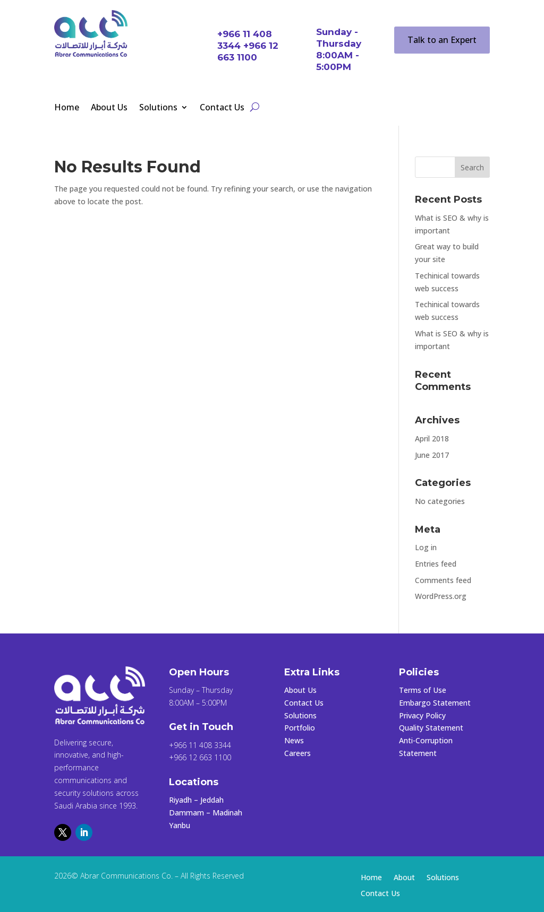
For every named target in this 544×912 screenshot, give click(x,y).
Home (66, 108)
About (404, 878)
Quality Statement (431, 728)
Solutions (158, 108)
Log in (426, 547)
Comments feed (443, 580)
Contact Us (222, 108)
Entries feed (435, 564)
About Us (109, 108)
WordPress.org (440, 596)
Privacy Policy (422, 715)
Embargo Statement (435, 703)
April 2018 (432, 438)
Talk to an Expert (442, 40)
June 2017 (432, 455)
